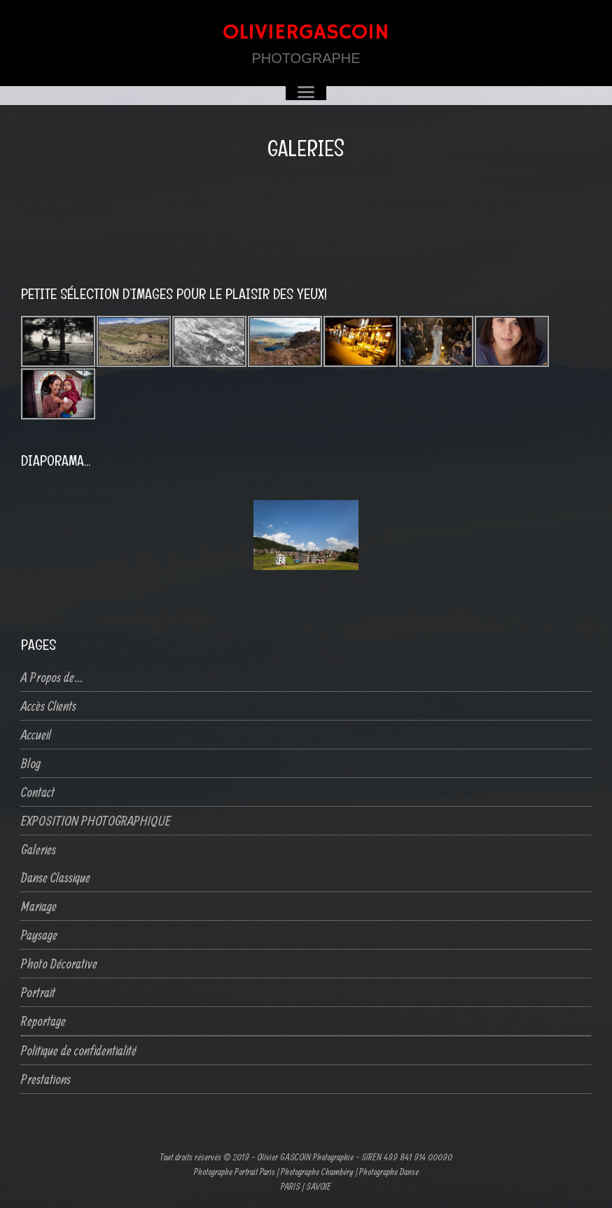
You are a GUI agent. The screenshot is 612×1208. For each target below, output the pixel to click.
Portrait (38, 992)
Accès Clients (48, 705)
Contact (38, 792)
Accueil (36, 734)
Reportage (43, 1021)
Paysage (39, 934)
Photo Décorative (59, 963)
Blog (31, 763)
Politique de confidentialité (79, 1050)
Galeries (38, 849)
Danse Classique (55, 877)
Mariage (39, 906)
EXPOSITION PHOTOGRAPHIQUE (96, 820)
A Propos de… (52, 677)
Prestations (46, 1079)
